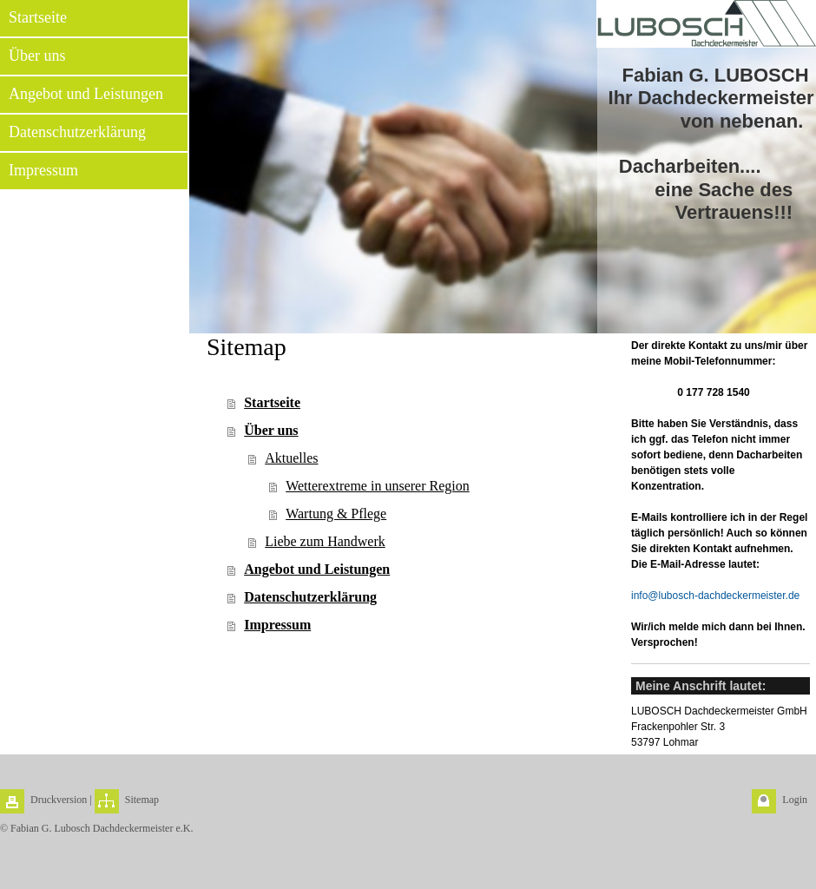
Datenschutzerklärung (310, 596)
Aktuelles (291, 458)
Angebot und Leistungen (317, 569)
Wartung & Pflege (336, 513)
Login (794, 800)
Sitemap (142, 800)
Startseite (272, 402)
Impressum (277, 624)
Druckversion (58, 800)
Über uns (271, 430)
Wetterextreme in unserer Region (378, 485)
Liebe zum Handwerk (325, 541)
